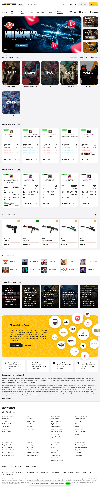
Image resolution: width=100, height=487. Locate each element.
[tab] (73, 57)
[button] (74, 49)
